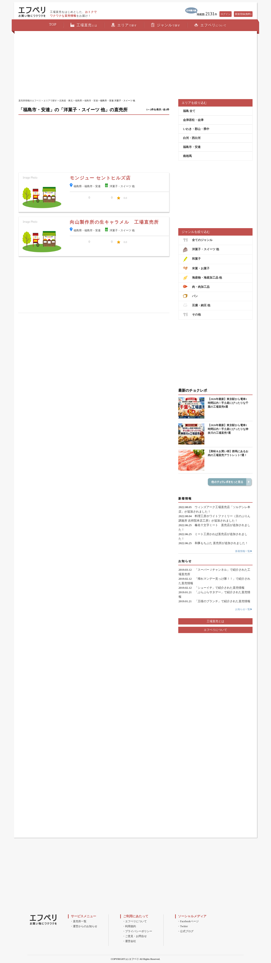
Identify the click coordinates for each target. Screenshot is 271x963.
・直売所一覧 (78, 921)
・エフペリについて (134, 921)
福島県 (78, 100)
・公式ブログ (185, 931)
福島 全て (189, 111)
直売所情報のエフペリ (29, 100)
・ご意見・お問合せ (134, 936)
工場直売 (83, 25)
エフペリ (210, 25)
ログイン (225, 14)
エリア (124, 25)
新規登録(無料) (243, 14)
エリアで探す (50, 100)
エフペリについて (215, 629)
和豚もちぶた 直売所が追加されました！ (221, 543)
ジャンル (165, 25)
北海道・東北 (66, 100)
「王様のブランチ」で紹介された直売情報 (222, 601)
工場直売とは (215, 621)
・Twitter (182, 926)
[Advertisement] (135, 65)
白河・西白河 (192, 138)
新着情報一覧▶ (244, 551)
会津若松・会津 (193, 120)
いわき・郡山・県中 (196, 129)
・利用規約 (129, 926)
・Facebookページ (188, 921)
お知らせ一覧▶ (244, 609)
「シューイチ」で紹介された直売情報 (219, 587)
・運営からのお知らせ (83, 926)
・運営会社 (129, 941)
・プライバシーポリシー (137, 931)
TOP (52, 24)
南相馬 (187, 156)
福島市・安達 (91, 100)
